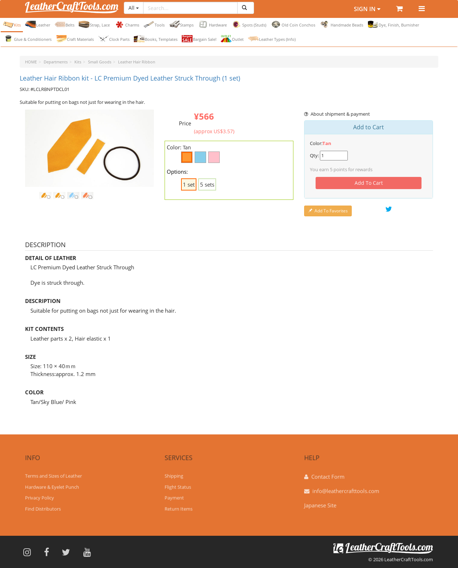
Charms (126, 24)
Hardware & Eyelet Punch (52, 483)
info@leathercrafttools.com (345, 487)
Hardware (212, 24)
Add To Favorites (328, 211)
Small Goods (99, 61)
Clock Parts (114, 38)
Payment (174, 494)
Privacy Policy (39, 494)
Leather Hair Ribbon (136, 61)
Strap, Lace (94, 24)
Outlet (232, 38)
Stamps (181, 24)
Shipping (174, 472)
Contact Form (328, 473)
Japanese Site (320, 501)
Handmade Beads (341, 24)
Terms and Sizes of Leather (53, 472)
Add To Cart (369, 182)
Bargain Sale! (199, 38)
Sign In (367, 9)
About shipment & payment (337, 114)
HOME (31, 61)
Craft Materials (75, 38)
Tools (154, 24)
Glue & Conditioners (27, 38)
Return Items (179, 505)
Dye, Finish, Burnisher (393, 24)
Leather (37, 24)
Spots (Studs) (248, 24)
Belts (64, 24)
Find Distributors (43, 505)
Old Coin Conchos (293, 24)
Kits (12, 24)
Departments (56, 61)
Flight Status (178, 483)
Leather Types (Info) (272, 38)
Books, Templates (155, 38)
